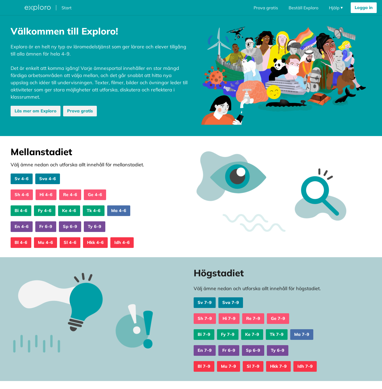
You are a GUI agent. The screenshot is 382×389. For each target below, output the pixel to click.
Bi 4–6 (21, 210)
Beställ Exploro (303, 7)
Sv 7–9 (205, 302)
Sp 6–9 (70, 226)
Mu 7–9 (228, 366)
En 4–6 (22, 226)
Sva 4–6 (47, 178)
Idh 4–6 (122, 242)
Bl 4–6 (21, 242)
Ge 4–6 (95, 194)
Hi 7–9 (229, 318)
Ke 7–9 (252, 334)
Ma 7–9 (301, 334)
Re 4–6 (70, 194)
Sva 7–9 (230, 302)
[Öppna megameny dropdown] (13, 7)
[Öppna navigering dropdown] (336, 7)
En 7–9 (205, 350)
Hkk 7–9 (278, 366)
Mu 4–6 (45, 242)
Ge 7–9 (278, 318)
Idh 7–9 (305, 366)
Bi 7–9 (204, 334)
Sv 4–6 (22, 178)
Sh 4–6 (22, 194)
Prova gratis (266, 7)
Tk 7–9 (277, 334)
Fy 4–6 (44, 210)
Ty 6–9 (94, 226)
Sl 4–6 (70, 242)
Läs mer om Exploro (36, 110)
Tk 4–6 (94, 210)
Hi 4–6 (46, 194)
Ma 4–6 (118, 210)
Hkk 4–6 (95, 242)
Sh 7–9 (205, 318)
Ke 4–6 (69, 210)
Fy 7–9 (228, 334)
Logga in (364, 7)
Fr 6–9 (45, 226)
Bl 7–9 (204, 366)
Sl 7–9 (253, 366)
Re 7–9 (253, 318)
